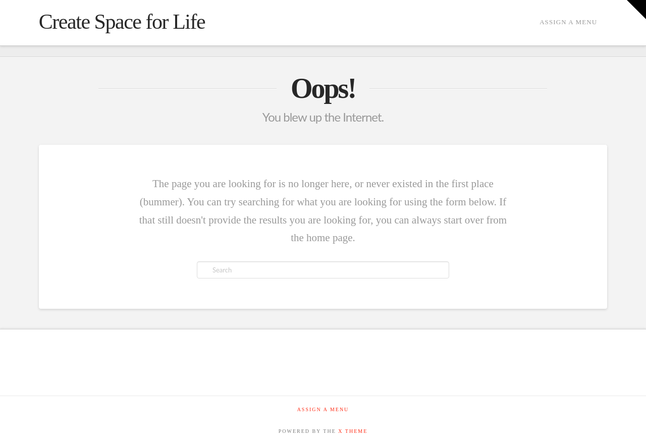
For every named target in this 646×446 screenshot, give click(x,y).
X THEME (352, 431)
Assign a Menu (568, 22)
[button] (636, 9)
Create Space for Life (122, 21)
